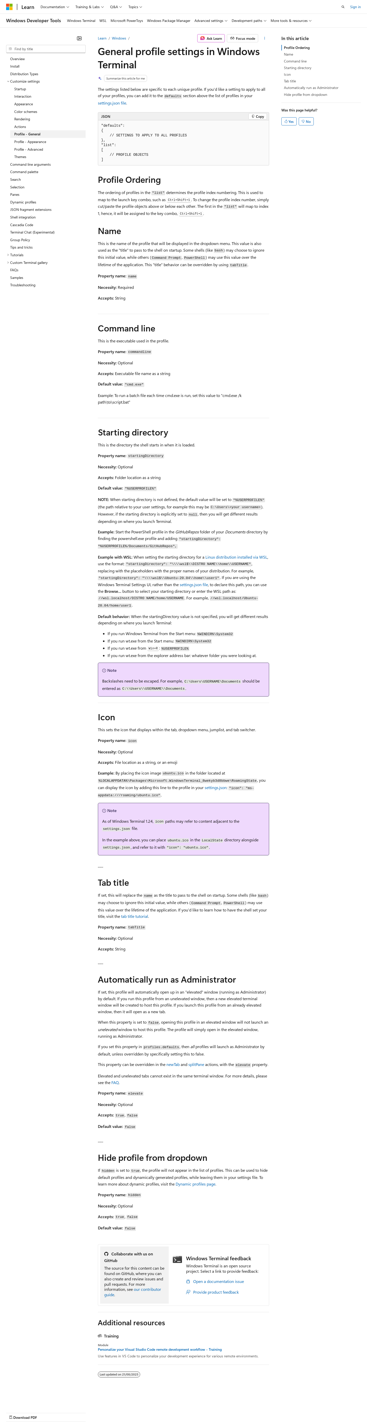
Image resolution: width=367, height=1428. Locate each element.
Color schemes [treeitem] (25, 111)
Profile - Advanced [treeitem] (28, 149)
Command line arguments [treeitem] (30, 164)
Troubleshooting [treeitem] (22, 284)
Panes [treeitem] (14, 194)
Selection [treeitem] (17, 187)
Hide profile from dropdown (305, 94)
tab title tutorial (134, 916)
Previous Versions (46, 1412)
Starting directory (297, 67)
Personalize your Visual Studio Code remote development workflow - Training (160, 1349)
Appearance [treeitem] (23, 103)
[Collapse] (79, 38)
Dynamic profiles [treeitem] (23, 202)
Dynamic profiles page (195, 1184)
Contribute (91, 1412)
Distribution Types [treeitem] (24, 73)
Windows (119, 38)
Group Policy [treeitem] (20, 239)
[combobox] (46, 49)
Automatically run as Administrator (311, 87)
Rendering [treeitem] (22, 119)
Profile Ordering (297, 47)
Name (288, 54)
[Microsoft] (9, 7)
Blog (69, 1412)
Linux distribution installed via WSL (236, 557)
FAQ (115, 1082)
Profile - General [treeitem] (27, 134)
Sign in (355, 6)
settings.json (216, 787)
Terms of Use (186, 1412)
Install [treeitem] (14, 66)
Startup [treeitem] (20, 88)
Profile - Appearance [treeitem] (30, 141)
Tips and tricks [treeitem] (21, 247)
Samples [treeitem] (16, 277)
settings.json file (112, 103)
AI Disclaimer (16, 1412)
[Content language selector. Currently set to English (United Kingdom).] (32, 1400)
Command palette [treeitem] (24, 171)
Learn (102, 38)
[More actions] (264, 38)
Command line (295, 61)
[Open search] (343, 6)
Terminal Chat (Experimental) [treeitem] (32, 232)
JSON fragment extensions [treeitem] (30, 209)
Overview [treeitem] (17, 58)
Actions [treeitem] (20, 126)
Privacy (111, 1412)
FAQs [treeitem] (14, 269)
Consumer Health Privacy (146, 1412)
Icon (287, 74)
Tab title (290, 81)
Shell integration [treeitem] (23, 217)
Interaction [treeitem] (22, 96)
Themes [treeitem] (20, 156)
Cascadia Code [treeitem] (21, 224)
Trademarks (211, 1412)
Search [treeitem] (15, 179)
